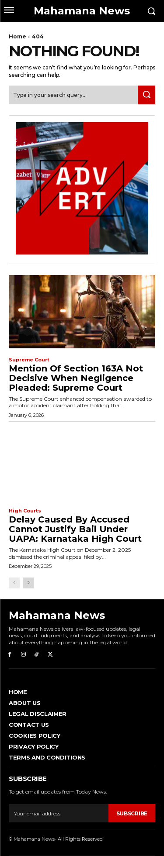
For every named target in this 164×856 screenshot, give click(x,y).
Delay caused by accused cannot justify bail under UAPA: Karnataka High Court (75, 529)
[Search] (146, 95)
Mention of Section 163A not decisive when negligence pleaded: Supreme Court (76, 378)
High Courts (25, 511)
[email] (58, 813)
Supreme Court (29, 360)
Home (17, 36)
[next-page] (28, 583)
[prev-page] (14, 583)
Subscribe (131, 813)
